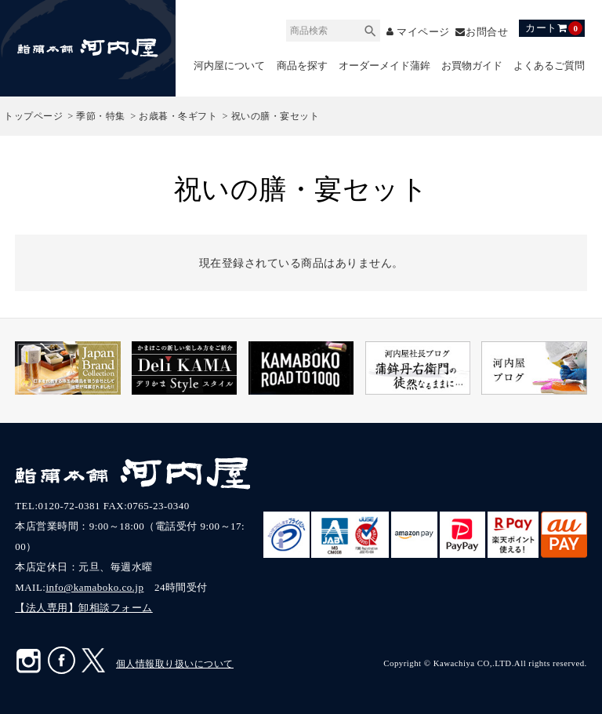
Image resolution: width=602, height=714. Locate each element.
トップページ (33, 116)
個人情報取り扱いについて (175, 663)
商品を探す (302, 65)
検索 (369, 29)
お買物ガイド (471, 65)
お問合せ (487, 32)
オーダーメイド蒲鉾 (384, 65)
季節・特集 (100, 116)
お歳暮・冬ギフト (178, 116)
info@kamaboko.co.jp (94, 587)
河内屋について (229, 65)
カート (553, 28)
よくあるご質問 (549, 65)
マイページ (422, 32)
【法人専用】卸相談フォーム (84, 608)
